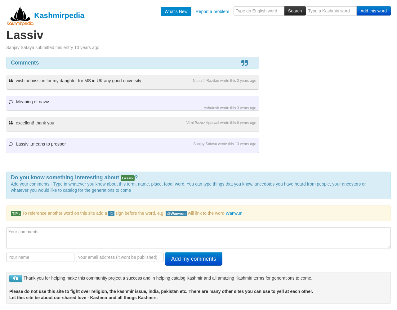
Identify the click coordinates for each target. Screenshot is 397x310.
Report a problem (212, 11)
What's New (175, 11)
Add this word (373, 10)
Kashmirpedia (45, 15)
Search (295, 10)
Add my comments (193, 259)
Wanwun (233, 213)
